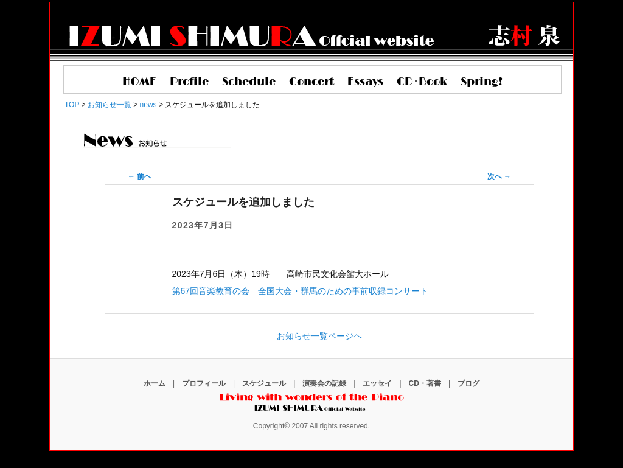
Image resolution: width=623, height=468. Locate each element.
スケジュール (264, 383)
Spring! (482, 82)
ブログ (468, 383)
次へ (499, 176)
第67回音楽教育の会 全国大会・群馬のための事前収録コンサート (300, 291)
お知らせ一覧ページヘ (319, 336)
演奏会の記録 (324, 383)
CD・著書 (425, 383)
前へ (139, 176)
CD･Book (422, 82)
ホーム (154, 383)
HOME (139, 82)
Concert (311, 82)
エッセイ (377, 383)
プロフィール (204, 383)
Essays (365, 82)
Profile (189, 82)
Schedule (249, 82)
